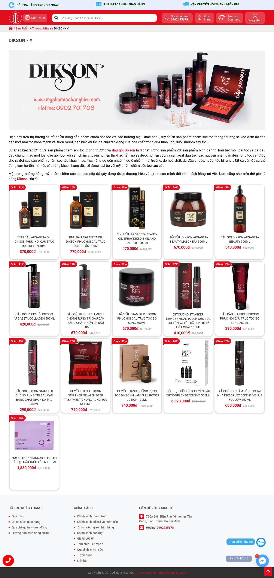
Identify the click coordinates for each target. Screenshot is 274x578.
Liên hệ (81, 560)
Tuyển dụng (84, 555)
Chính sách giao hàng (26, 522)
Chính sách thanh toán (92, 516)
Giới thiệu (18, 516)
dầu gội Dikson (123, 150)
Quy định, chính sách (90, 549)
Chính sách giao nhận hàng (95, 527)
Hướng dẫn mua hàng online (30, 533)
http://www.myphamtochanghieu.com (160, 572)
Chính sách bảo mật (90, 533)
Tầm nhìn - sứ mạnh (90, 544)
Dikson (22, 179)
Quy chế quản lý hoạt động (29, 527)
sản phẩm (22, 28)
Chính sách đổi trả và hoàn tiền (97, 522)
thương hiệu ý (41, 28)
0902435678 (165, 527)
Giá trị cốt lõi (85, 538)
